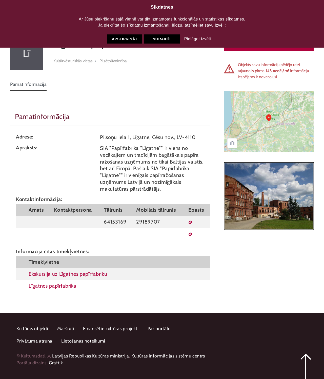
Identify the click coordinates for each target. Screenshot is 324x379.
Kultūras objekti (32, 328)
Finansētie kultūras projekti (111, 328)
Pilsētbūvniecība (113, 60)
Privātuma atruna (34, 341)
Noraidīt (162, 39)
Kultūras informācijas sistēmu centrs (168, 356)
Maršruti (65, 328)
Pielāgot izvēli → (200, 39)
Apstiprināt (124, 39)
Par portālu (159, 328)
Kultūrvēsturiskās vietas (73, 60)
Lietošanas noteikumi (83, 341)
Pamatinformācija (28, 84)
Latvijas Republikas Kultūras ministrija (90, 356)
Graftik (56, 363)
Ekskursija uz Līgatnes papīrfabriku (68, 274)
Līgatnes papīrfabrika (52, 286)
